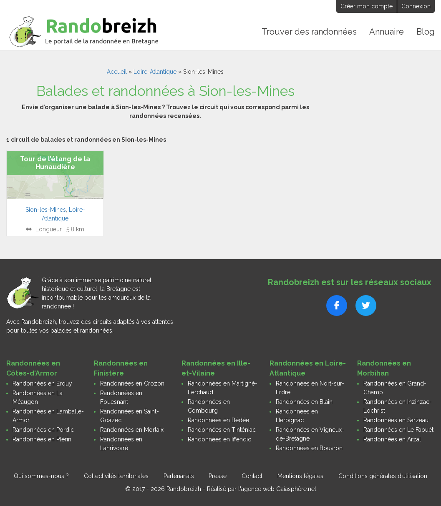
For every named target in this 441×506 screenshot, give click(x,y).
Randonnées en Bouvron (309, 448)
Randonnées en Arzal (392, 439)
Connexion (416, 6)
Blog (425, 32)
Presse (218, 476)
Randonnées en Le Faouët (398, 429)
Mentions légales (300, 476)
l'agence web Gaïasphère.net (277, 489)
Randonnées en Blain (304, 401)
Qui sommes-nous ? (41, 476)
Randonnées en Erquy (42, 383)
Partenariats (179, 476)
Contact (252, 476)
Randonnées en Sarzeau (395, 420)
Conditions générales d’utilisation (382, 476)
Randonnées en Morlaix (132, 429)
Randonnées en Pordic (43, 429)
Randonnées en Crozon (132, 383)
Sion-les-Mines (45, 209)
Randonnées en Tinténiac (222, 429)
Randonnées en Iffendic (219, 439)
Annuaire (386, 32)
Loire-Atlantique (155, 71)
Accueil (117, 71)
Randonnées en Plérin (42, 439)
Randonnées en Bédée (218, 420)
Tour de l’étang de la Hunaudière (55, 163)
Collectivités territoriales (116, 476)
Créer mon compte (366, 6)
